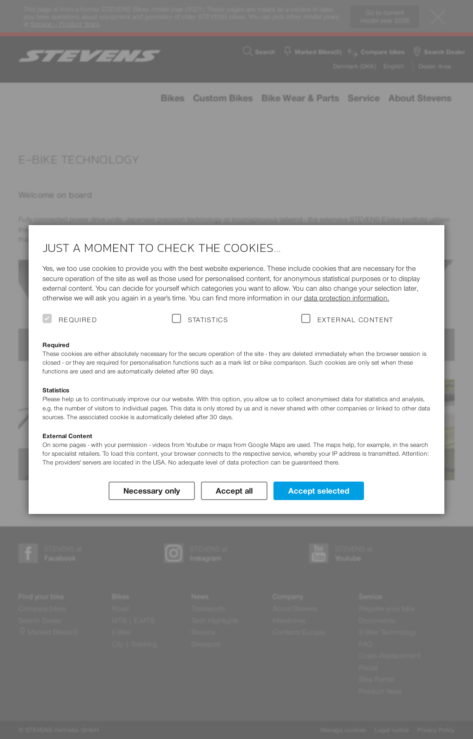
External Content (355, 320)
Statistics (208, 320)
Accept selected (319, 490)
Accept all (234, 490)
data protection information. (346, 298)
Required (78, 320)
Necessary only (151, 490)
